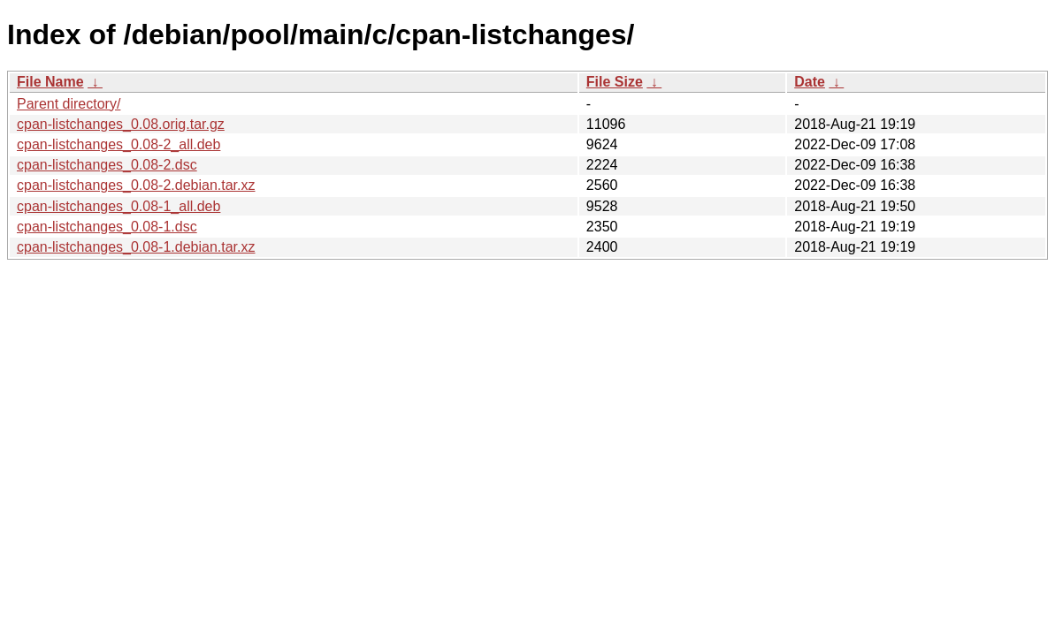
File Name (50, 81)
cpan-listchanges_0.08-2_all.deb (118, 144)
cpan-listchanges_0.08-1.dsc (107, 226)
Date (809, 81)
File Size (614, 81)
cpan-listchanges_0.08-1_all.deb (118, 206)
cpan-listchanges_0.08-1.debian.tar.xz (136, 246)
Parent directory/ (68, 103)
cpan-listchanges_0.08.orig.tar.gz (121, 124)
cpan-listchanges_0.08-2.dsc (107, 164)
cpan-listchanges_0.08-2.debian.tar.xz (136, 185)
